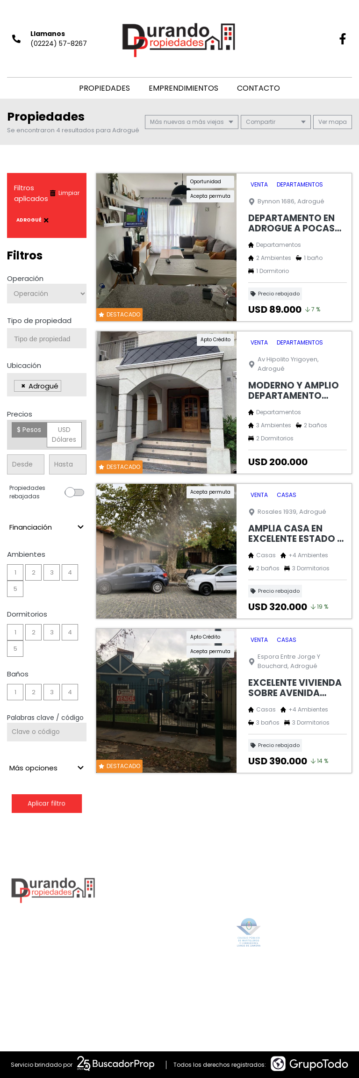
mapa (332, 122)
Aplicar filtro (46, 803)
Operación (25, 278)
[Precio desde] (25, 464)
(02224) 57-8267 (58, 43)
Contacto (258, 88)
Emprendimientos (183, 88)
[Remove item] (23, 386)
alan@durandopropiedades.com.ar (201, 987)
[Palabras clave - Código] (46, 732)
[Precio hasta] (67, 464)
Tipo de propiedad (39, 320)
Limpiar (64, 193)
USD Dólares (64, 434)
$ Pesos (29, 429)
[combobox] (46, 338)
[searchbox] (50, 339)
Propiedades (104, 88)
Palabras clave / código (45, 717)
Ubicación (24, 365)
